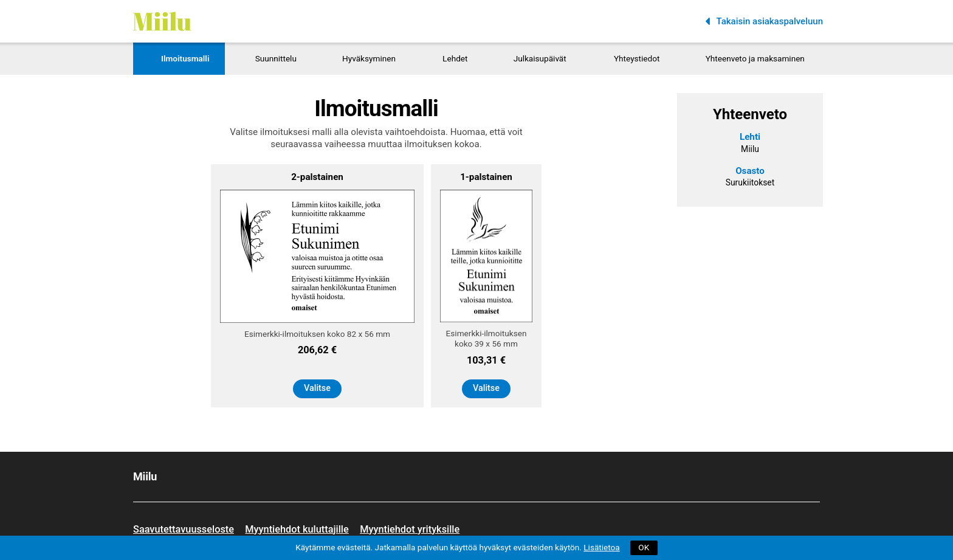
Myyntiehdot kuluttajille (296, 529)
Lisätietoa (601, 547)
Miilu (143, 5)
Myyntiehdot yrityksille (409, 529)
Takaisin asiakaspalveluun (769, 21)
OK (643, 547)
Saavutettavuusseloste (183, 529)
